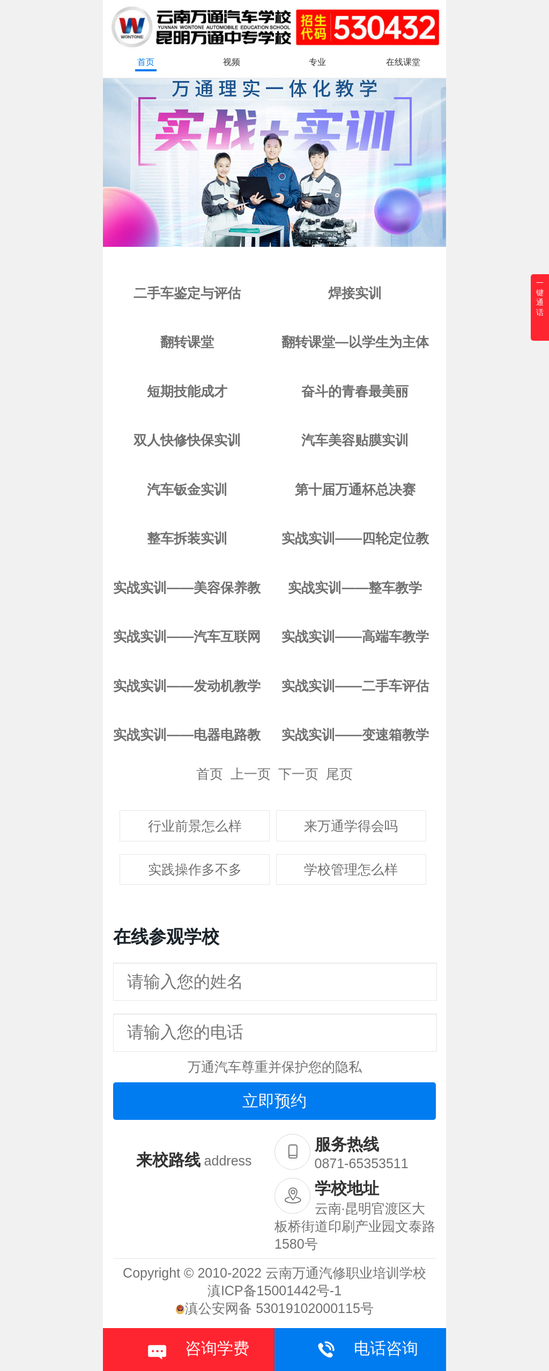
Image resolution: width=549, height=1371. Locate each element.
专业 (317, 62)
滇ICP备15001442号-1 (274, 1290)
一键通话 (540, 297)
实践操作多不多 (195, 869)
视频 (231, 62)
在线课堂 (403, 62)
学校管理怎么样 (351, 869)
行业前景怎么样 (195, 825)
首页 (145, 62)
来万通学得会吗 (351, 825)
